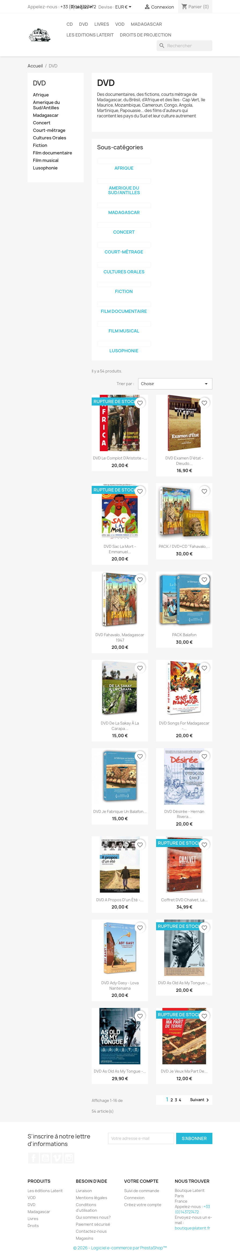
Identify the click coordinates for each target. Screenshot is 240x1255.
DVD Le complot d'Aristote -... (120, 458)
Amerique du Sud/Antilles (46, 105)
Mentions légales (91, 1197)
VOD (120, 24)
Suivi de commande (141, 1190)
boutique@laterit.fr (192, 1228)
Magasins (84, 1238)
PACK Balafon (184, 634)
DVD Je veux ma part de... (184, 1071)
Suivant (200, 1100)
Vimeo (57, 1158)
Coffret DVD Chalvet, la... (184, 899)
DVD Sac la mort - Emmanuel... (120, 549)
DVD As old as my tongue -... (184, 982)
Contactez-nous (91, 1231)
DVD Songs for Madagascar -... (184, 726)
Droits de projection (145, 35)
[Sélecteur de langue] (82, 7)
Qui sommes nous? (93, 1217)
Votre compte (141, 1181)
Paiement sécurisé (93, 1224)
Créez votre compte (142, 1204)
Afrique (41, 95)
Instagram (69, 1158)
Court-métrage (49, 130)
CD (70, 24)
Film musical (45, 160)
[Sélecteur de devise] (124, 7)
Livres (101, 24)
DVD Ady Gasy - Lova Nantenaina (120, 985)
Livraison (84, 1190)
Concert (41, 123)
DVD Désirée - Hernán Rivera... (184, 814)
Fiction (40, 145)
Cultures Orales (49, 138)
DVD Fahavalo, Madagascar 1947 (119, 637)
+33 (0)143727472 (192, 1209)
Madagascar (146, 24)
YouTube (45, 1158)
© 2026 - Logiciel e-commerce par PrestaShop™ (120, 1248)
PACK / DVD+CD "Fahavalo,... (184, 546)
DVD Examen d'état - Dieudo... (184, 460)
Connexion (134, 1197)
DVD (83, 24)
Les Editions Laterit (90, 35)
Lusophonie (45, 168)
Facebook (33, 1158)
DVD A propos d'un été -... (119, 899)
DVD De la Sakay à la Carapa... (120, 726)
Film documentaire (52, 153)
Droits (33, 1225)
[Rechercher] (184, 45)
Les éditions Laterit (45, 1190)
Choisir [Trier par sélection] (175, 384)
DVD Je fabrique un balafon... (120, 811)
